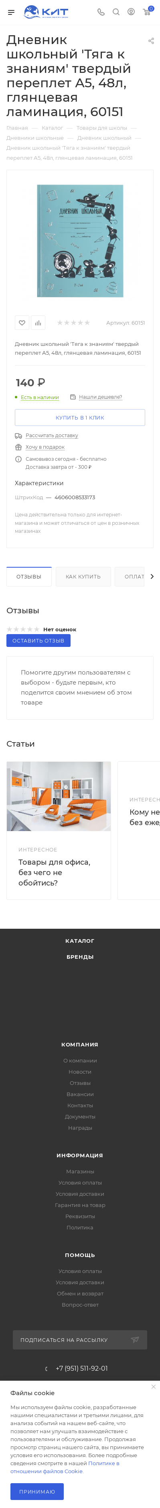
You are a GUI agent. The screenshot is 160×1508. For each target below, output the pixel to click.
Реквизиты (80, 1216)
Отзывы (29, 577)
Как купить (83, 577)
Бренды (80, 957)
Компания (80, 1044)
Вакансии (80, 1094)
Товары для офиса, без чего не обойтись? (54, 873)
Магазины (80, 1171)
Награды (80, 1127)
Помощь (80, 1255)
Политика (80, 1227)
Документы (80, 1116)
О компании (80, 1060)
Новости (80, 1071)
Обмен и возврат (80, 1293)
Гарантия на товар (80, 1205)
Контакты (80, 1105)
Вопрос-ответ (80, 1304)
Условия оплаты (80, 1182)
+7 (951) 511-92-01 (82, 1368)
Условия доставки (80, 1194)
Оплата (136, 577)
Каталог (80, 941)
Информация (80, 1155)
